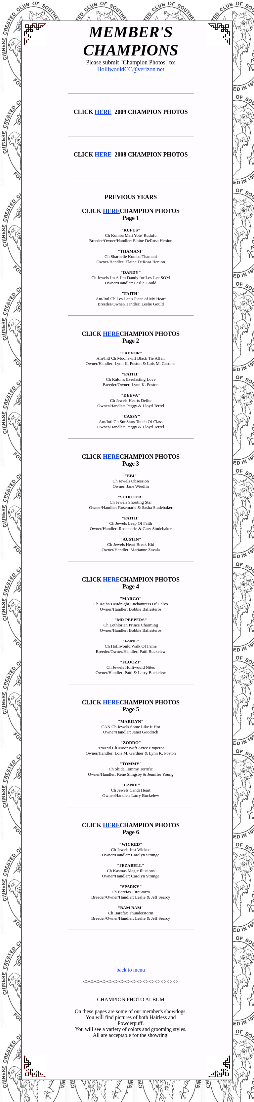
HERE (103, 112)
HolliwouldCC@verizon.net (130, 69)
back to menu (130, 970)
